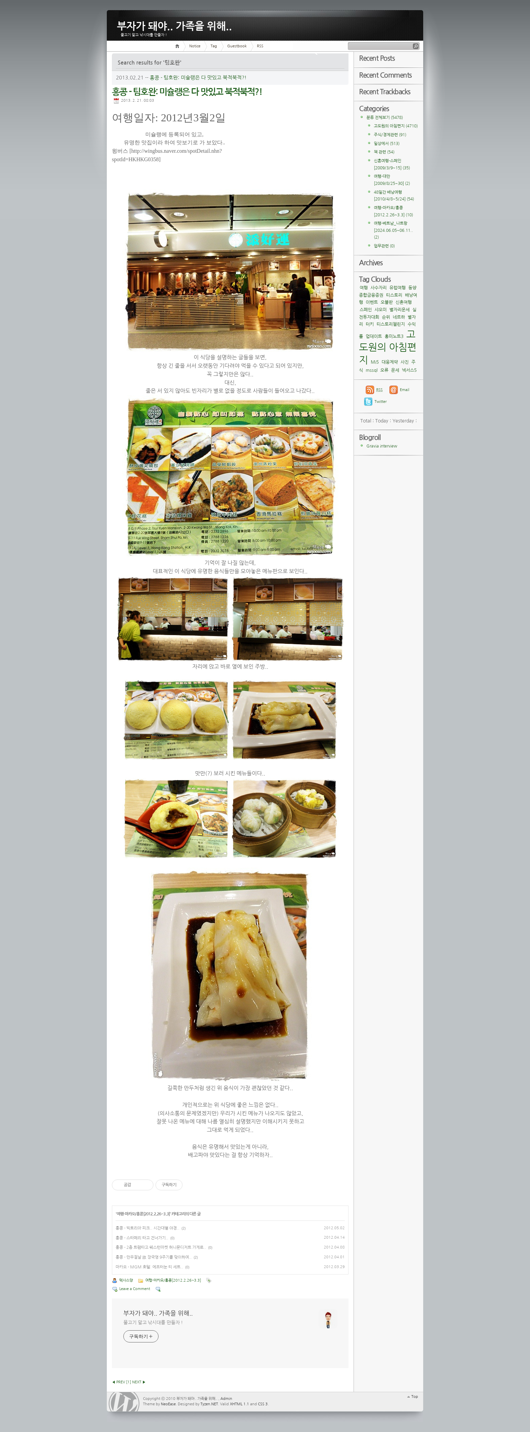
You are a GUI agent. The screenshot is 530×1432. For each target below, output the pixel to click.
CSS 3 (263, 1404)
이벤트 (372, 302)
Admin (226, 1399)
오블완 (387, 302)
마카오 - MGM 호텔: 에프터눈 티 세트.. (149, 1267)
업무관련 (384, 246)
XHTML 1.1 (239, 1404)
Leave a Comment (134, 1289)
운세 (395, 370)
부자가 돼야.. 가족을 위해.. (174, 25)
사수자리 (378, 288)
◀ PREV (118, 1382)
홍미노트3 (394, 336)
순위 (386, 317)
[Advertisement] (292, 147)
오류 (384, 370)
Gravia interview (381, 446)
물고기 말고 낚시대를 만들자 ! (153, 1322)
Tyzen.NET (209, 1404)
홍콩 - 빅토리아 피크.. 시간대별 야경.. (147, 1228)
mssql (372, 370)
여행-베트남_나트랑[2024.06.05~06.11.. (393, 230)
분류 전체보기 (384, 118)
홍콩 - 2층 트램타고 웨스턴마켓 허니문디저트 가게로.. (161, 1247)
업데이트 (374, 336)
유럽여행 (397, 288)
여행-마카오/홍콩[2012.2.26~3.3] (143, 1214)
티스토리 (394, 295)
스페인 (366, 310)
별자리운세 (399, 310)
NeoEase (168, 1404)
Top (414, 1397)
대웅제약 (390, 362)
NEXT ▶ (139, 1382)
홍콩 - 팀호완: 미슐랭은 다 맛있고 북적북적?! (198, 77)
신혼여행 (403, 302)
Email (404, 390)
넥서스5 (409, 370)
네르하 (399, 317)
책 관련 (384, 152)
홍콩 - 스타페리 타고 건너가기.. (142, 1238)
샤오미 (381, 310)
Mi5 (375, 362)
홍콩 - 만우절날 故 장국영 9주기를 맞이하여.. (154, 1257)
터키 (370, 324)
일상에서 (387, 144)
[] (128, 1382)
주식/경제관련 (390, 135)
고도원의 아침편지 (396, 126)
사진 (405, 362)
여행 (364, 288)
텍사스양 (126, 1280)
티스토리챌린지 (391, 324)
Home (178, 46)
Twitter (381, 402)
